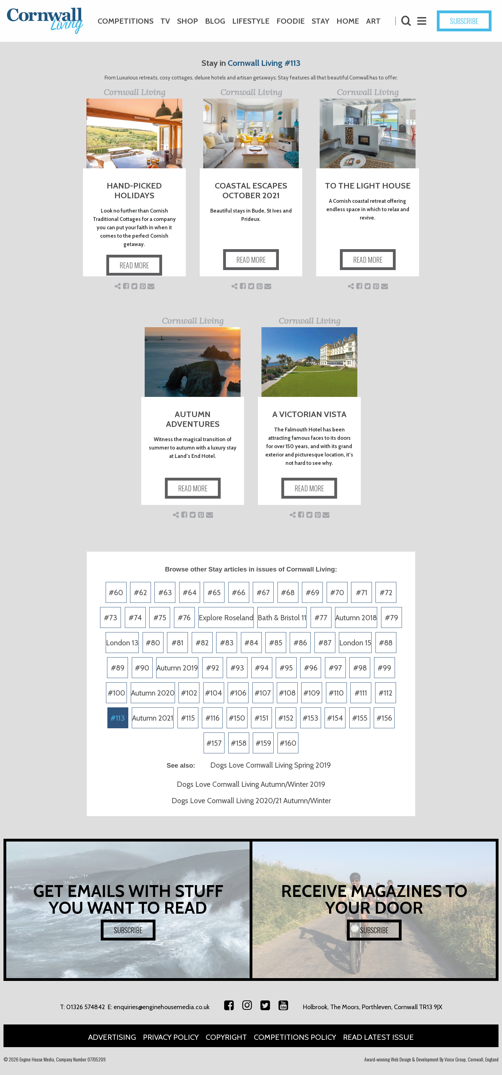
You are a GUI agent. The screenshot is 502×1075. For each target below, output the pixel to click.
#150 (237, 718)
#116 (212, 718)
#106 (238, 693)
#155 (359, 718)
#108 (287, 693)
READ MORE (134, 265)
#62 (140, 592)
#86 (300, 642)
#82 (202, 642)
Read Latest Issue (378, 1037)
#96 (311, 667)
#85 (275, 642)
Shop (187, 21)
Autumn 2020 (153, 693)
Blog (215, 21)
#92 (212, 667)
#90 (142, 667)
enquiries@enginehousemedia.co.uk (162, 1007)
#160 (288, 743)
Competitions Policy (295, 1037)
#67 (263, 592)
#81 (177, 642)
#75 (159, 617)
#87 (325, 642)
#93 (237, 667)
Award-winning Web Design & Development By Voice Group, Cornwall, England (431, 1059)
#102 (189, 693)
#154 (335, 718)
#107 (262, 693)
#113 (118, 718)
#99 (384, 667)
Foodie (290, 21)
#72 (386, 592)
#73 (110, 617)
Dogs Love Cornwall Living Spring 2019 (270, 765)
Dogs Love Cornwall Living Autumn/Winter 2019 (251, 784)
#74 (135, 617)
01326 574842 (85, 1007)
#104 (213, 693)
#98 (360, 667)
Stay (320, 21)
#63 (165, 592)
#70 (337, 592)
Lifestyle (250, 21)
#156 (384, 718)
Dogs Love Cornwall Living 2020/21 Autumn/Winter (251, 800)
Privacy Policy (171, 1037)
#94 (262, 667)
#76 (184, 617)
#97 (335, 667)
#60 (116, 592)
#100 (116, 693)
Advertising (112, 1037)
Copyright (226, 1037)
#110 (336, 693)
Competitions (125, 21)
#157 (214, 743)
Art (373, 21)
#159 (263, 743)
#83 (227, 642)
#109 (311, 693)
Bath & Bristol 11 (282, 617)
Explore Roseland (226, 617)
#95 (286, 667)
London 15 (355, 642)
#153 (310, 718)
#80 (153, 642)
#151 (261, 718)
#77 (320, 617)
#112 (386, 693)
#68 (288, 592)
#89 (117, 667)
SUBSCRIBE (464, 21)
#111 (361, 693)
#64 (190, 592)
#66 (238, 592)
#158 (238, 743)
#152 (286, 718)
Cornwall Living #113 (264, 63)
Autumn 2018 (356, 617)
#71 (361, 592)
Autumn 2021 (152, 718)
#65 (214, 592)
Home (347, 21)
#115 (188, 718)
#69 (312, 592)
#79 (391, 617)
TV (165, 21)
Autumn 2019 (177, 667)
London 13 (122, 642)
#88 (386, 642)
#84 (251, 642)
